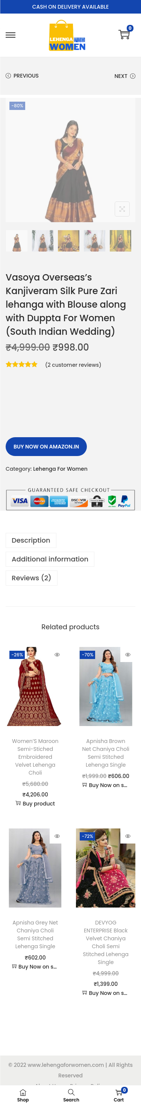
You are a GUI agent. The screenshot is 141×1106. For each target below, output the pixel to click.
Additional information (50, 559)
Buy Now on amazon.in (46, 446)
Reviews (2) (32, 578)
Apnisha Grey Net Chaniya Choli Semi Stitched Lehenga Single (35, 934)
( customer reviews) (73, 365)
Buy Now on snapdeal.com (105, 785)
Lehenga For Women (60, 469)
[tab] (70, 540)
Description (31, 540)
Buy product (35, 803)
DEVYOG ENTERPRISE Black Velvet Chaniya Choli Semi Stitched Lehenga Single (106, 942)
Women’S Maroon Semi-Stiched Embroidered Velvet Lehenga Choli (35, 756)
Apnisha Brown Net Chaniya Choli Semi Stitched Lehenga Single (105, 753)
